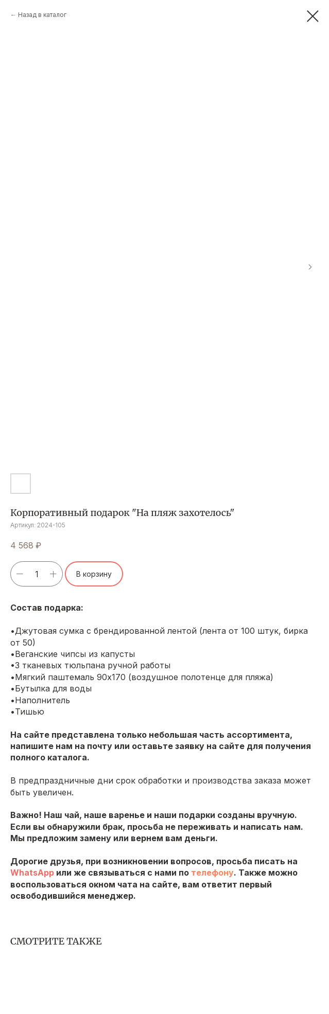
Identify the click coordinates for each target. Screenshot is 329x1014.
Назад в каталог (42, 15)
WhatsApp (32, 872)
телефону (212, 872)
